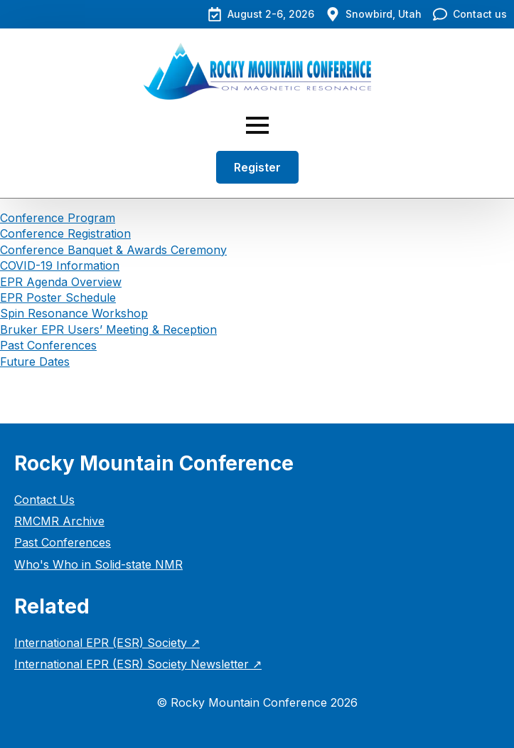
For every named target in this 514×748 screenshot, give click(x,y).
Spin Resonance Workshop (74, 313)
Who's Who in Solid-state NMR (98, 564)
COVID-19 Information (59, 265)
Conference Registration (65, 233)
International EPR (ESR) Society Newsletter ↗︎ (138, 664)
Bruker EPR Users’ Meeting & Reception (108, 329)
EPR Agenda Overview (61, 282)
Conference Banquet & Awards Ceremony (113, 250)
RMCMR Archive (59, 521)
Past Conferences (48, 345)
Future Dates (35, 361)
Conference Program (57, 218)
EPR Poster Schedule (58, 297)
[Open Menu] (257, 125)
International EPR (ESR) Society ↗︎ (107, 643)
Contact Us (44, 499)
